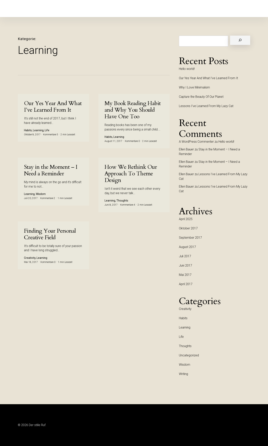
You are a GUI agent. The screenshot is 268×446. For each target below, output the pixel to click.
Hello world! (187, 69)
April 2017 (185, 284)
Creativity (185, 309)
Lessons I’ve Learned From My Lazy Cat (206, 106)
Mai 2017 (185, 275)
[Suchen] (240, 40)
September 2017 (190, 237)
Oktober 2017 (188, 228)
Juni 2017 (185, 265)
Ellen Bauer (186, 149)
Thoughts (185, 346)
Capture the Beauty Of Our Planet (201, 97)
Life (181, 337)
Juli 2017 (185, 256)
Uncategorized (189, 355)
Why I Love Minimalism (194, 87)
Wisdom (184, 364)
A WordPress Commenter (196, 141)
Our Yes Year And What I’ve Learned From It (208, 78)
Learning (184, 327)
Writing (183, 374)
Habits (183, 318)
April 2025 (185, 219)
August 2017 (187, 247)
